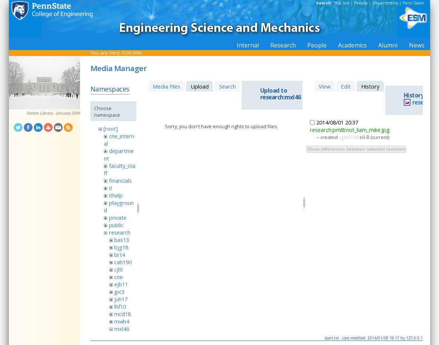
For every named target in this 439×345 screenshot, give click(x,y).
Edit (346, 86)
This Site (342, 3)
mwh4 (121, 321)
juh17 (121, 299)
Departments (385, 3)
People (361, 3)
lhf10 (120, 306)
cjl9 (118, 269)
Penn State (413, 3)
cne (118, 277)
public (116, 225)
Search (227, 86)
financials (120, 180)
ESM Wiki (132, 52)
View (324, 86)
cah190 (123, 262)
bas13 (121, 239)
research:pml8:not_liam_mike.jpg (350, 129)
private (117, 217)
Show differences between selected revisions (356, 149)
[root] (110, 128)
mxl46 (121, 328)
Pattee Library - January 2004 (53, 113)
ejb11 (121, 284)
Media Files (166, 86)
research (120, 232)
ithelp (116, 195)
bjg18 (121, 247)
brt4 (119, 254)
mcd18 (122, 314)
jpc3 (119, 291)
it (110, 188)
